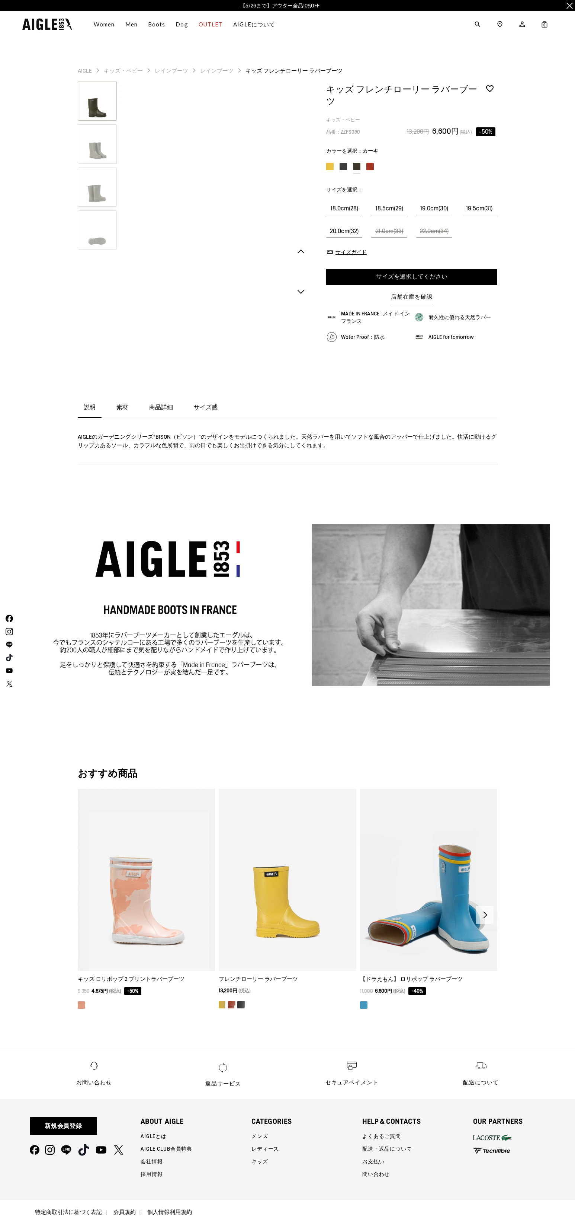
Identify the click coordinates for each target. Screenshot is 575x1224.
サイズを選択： (344, 190)
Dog (182, 24)
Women (104, 24)
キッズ (259, 1161)
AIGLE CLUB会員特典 (166, 1149)
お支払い (373, 1161)
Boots (157, 24)
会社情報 (152, 1161)
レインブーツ (171, 70)
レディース (265, 1149)
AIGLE (85, 70)
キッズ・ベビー (123, 70)
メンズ (259, 1136)
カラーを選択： (352, 151)
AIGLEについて (254, 24)
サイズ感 (206, 407)
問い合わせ (376, 1174)
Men (131, 24)
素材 (122, 407)
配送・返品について (387, 1149)
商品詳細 (161, 407)
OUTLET (211, 24)
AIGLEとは (154, 1136)
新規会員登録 (64, 1125)
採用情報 (152, 1174)
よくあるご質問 (381, 1136)
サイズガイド (351, 252)
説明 (90, 407)
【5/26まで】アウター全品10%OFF (279, 6)
